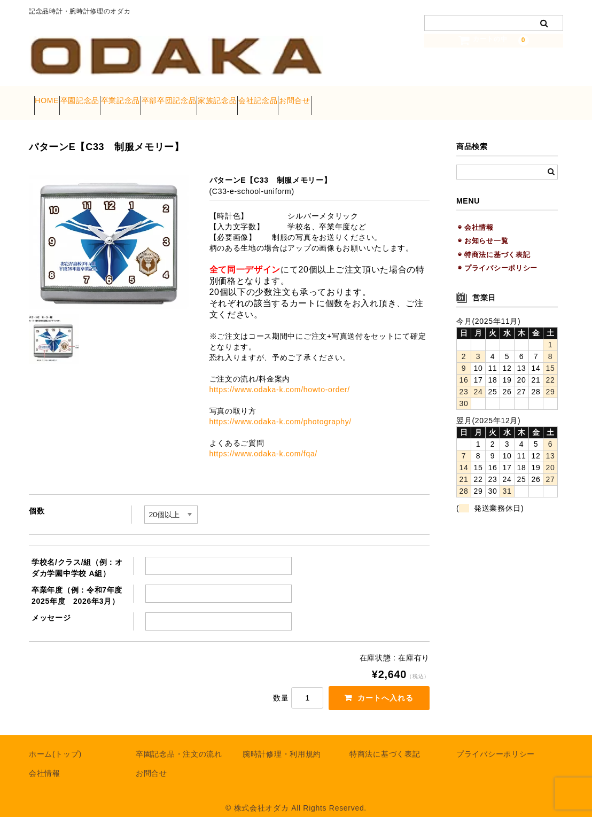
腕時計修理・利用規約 (282, 743)
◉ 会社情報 (476, 216)
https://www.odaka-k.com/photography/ (280, 410)
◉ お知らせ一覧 (483, 229)
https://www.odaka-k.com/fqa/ (263, 442)
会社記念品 (366, 97)
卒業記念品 (166, 97)
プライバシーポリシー (495, 743)
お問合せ (423, 97)
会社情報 (44, 762)
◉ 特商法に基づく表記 (494, 243)
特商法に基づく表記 (384, 743)
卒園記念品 (106, 97)
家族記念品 (305, 97)
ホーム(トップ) (55, 743)
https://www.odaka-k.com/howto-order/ (279, 378)
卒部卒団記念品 (235, 97)
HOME (52, 97)
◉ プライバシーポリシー (498, 257)
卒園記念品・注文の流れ (179, 743)
